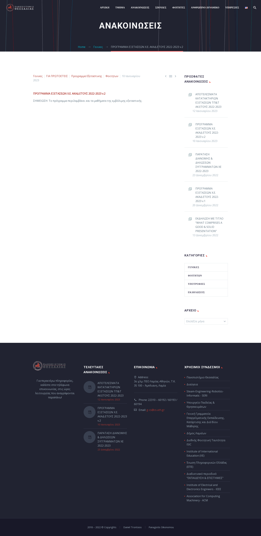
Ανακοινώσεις (140, 7)
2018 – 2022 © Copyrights (101, 527)
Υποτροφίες (196, 283)
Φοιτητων (112, 76)
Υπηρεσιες (232, 7)
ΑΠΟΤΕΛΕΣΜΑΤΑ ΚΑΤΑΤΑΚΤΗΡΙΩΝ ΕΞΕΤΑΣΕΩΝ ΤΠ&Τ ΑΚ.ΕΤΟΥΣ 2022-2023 (208, 100)
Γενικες (38, 76)
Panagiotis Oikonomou (161, 527)
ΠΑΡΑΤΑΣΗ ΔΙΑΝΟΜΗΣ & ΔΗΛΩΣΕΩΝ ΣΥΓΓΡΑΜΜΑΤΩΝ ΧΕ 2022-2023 (208, 162)
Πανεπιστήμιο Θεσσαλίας (203, 377)
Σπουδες (160, 7)
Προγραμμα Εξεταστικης (86, 76)
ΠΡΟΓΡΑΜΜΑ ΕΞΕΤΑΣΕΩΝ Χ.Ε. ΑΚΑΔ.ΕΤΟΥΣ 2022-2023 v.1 (207, 195)
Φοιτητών (195, 275)
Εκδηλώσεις (196, 292)
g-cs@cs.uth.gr (155, 410)
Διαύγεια (192, 384)
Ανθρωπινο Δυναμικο (205, 7)
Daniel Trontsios (132, 527)
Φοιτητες (178, 7)
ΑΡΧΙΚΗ (104, 7)
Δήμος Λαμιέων (196, 433)
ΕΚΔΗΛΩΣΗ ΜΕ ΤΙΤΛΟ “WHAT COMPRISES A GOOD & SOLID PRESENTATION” (209, 225)
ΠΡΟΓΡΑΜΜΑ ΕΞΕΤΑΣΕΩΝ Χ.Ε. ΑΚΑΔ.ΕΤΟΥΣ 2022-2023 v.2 (207, 130)
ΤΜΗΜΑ (120, 7)
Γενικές (193, 267)
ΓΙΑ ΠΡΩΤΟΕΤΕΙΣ (57, 76)
